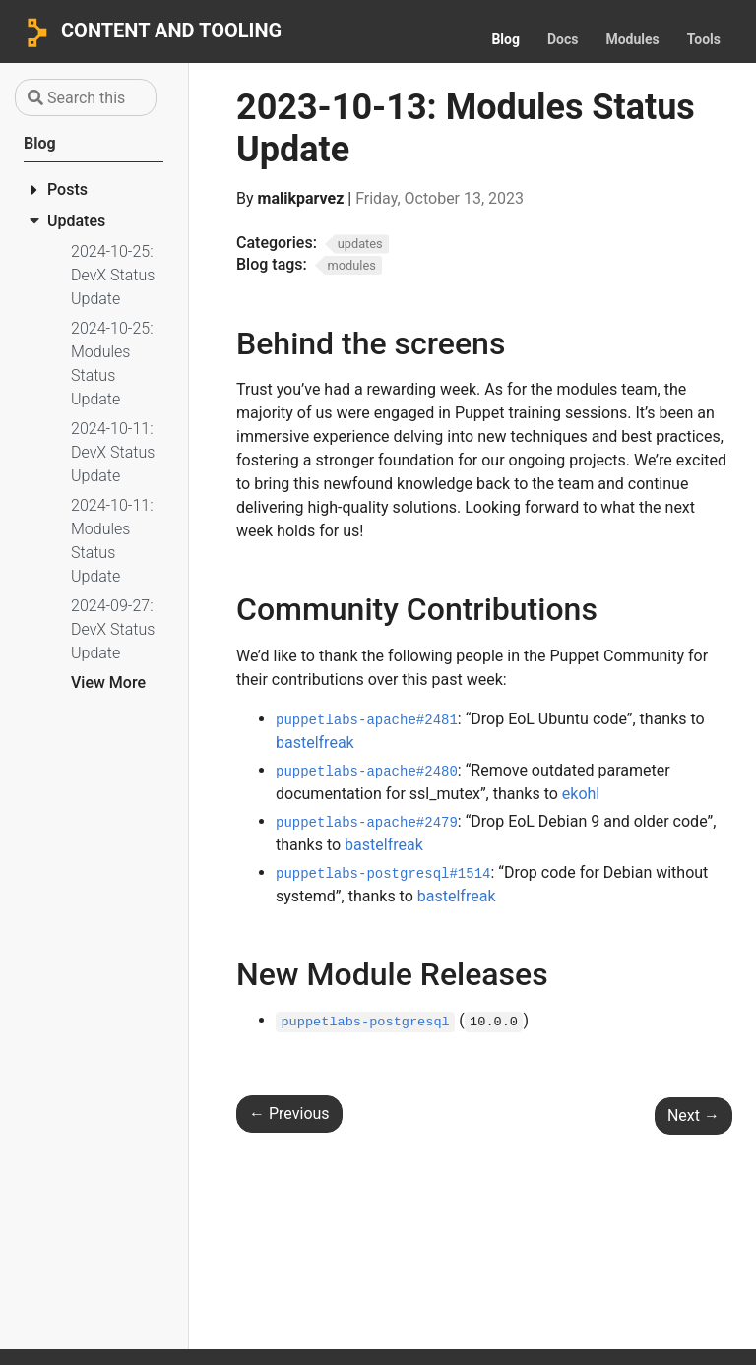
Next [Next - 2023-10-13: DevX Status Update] (693, 1115)
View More (108, 682)
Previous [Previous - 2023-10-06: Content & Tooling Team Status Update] (289, 1113)
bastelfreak (315, 742)
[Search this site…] (86, 97)
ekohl (580, 793)
